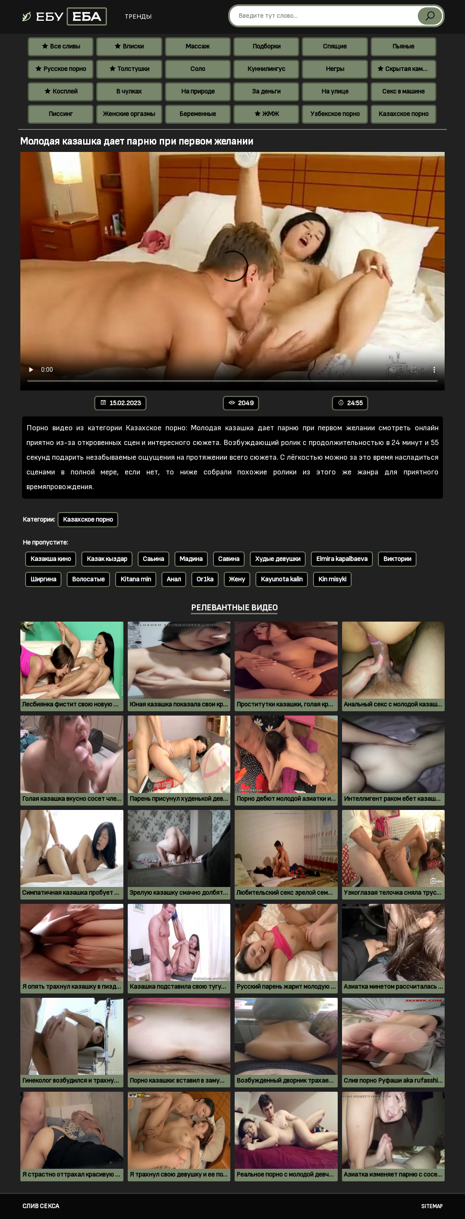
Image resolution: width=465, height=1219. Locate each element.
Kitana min (135, 579)
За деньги (266, 91)
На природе (198, 91)
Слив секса (41, 1206)
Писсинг (60, 114)
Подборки (266, 46)
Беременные (197, 114)
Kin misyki (332, 579)
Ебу (64, 16)
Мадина (191, 559)
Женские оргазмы (129, 114)
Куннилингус (266, 69)
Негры (335, 69)
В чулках (129, 91)
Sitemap (431, 1206)
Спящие (335, 46)
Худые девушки (277, 559)
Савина (228, 559)
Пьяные (403, 46)
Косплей (61, 91)
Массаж (198, 46)
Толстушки (129, 69)
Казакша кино (50, 559)
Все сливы (61, 46)
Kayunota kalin (282, 579)
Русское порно (60, 69)
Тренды (138, 17)
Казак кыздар (107, 559)
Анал (174, 579)
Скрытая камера (405, 69)
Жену (237, 579)
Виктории (397, 559)
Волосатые (88, 579)
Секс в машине (403, 91)
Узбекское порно (335, 114)
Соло (198, 69)
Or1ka (205, 579)
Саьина (153, 559)
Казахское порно (403, 114)
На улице (335, 91)
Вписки (129, 46)
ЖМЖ (266, 114)
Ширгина (43, 579)
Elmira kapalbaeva (342, 559)
